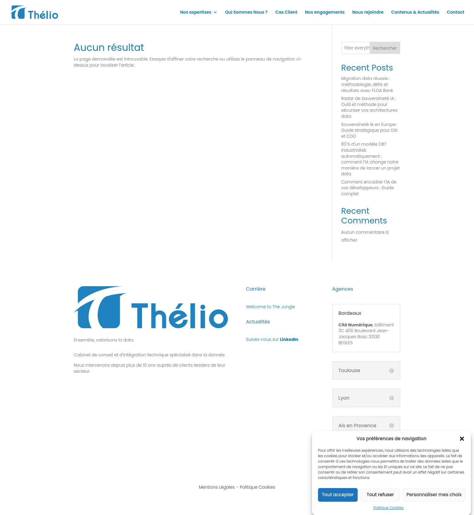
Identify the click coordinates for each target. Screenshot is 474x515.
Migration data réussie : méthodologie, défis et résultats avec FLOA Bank (367, 84)
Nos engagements (325, 12)
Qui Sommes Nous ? (246, 12)
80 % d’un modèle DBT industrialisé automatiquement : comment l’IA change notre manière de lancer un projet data (370, 159)
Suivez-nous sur (272, 339)
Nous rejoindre (368, 12)
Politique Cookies (388, 510)
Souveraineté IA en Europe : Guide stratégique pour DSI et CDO (369, 130)
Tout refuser (380, 498)
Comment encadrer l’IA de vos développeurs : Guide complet (369, 188)
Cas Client (286, 12)
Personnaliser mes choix (434, 498)
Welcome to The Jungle (270, 307)
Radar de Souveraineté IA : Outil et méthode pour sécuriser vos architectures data (369, 107)
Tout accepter (338, 498)
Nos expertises (195, 12)
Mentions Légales (217, 487)
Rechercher (385, 48)
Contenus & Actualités (415, 12)
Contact (455, 12)
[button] (462, 442)
